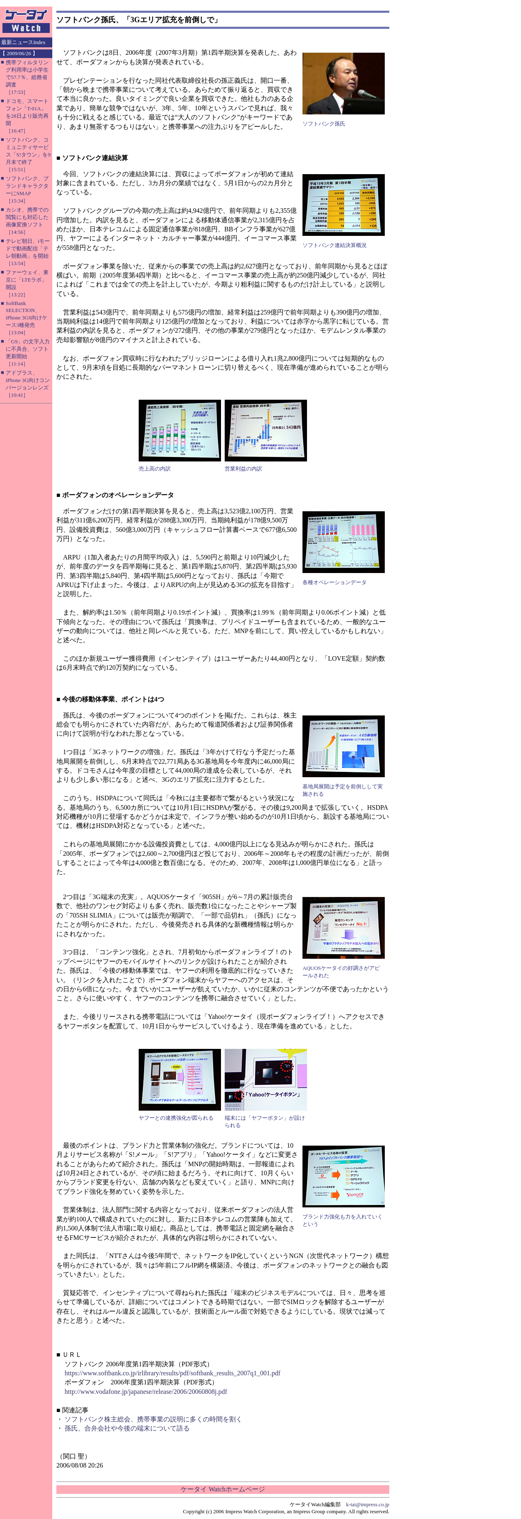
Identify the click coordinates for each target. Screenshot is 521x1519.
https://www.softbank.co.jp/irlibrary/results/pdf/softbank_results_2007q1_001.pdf (172, 1373)
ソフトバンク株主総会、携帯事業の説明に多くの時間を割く (153, 1419)
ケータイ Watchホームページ (223, 1489)
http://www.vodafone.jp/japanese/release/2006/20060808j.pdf (146, 1391)
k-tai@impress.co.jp (367, 1504)
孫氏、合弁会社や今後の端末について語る (127, 1428)
